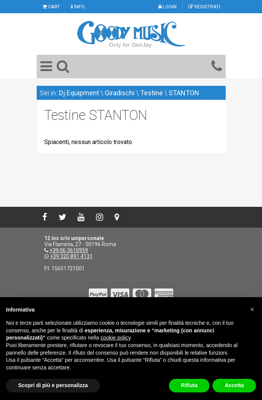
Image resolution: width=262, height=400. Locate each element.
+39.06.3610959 (69, 250)
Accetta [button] (234, 385)
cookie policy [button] (115, 338)
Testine (152, 93)
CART (51, 6)
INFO (78, 6)
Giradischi (120, 93)
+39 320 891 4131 (71, 256)
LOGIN (167, 6)
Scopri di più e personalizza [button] (53, 385)
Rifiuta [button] (189, 385)
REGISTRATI (204, 6)
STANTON (184, 93)
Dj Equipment (79, 93)
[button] (252, 309)
